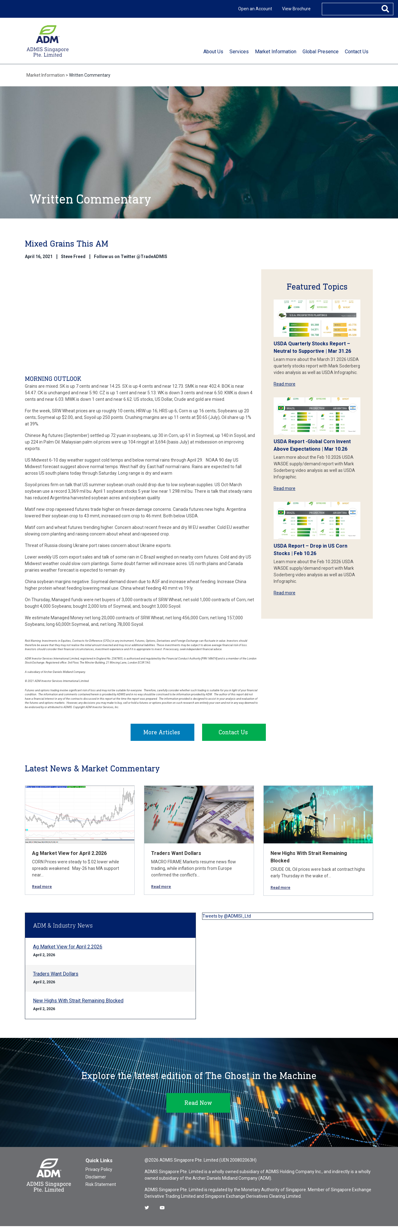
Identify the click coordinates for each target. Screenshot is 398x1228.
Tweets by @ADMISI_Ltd (226, 917)
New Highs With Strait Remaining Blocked (78, 1002)
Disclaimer (96, 1178)
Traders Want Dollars (176, 855)
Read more (284, 383)
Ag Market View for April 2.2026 (69, 855)
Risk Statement (101, 1186)
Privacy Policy (99, 1171)
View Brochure (296, 8)
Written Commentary (89, 75)
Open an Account (255, 8)
